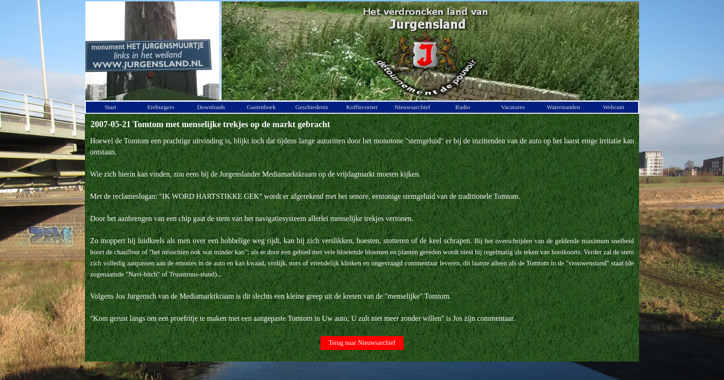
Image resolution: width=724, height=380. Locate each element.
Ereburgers (160, 107)
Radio (462, 107)
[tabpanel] (362, 229)
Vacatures (513, 107)
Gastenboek (261, 107)
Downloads (211, 107)
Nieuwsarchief (412, 107)
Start (110, 107)
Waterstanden (563, 107)
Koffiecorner (362, 107)
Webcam (613, 107)
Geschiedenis (311, 107)
